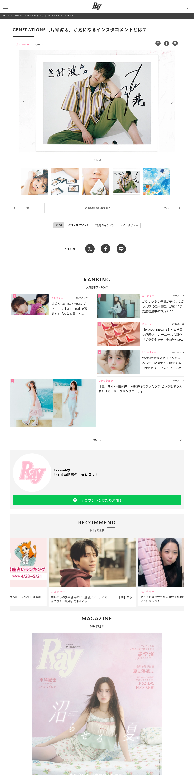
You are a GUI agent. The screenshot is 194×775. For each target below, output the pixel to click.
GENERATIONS (79, 225)
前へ (29, 208)
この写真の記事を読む (98, 208)
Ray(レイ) (6, 15)
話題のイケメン (105, 225)
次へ (166, 208)
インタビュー (130, 225)
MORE (97, 439)
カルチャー (17, 15)
